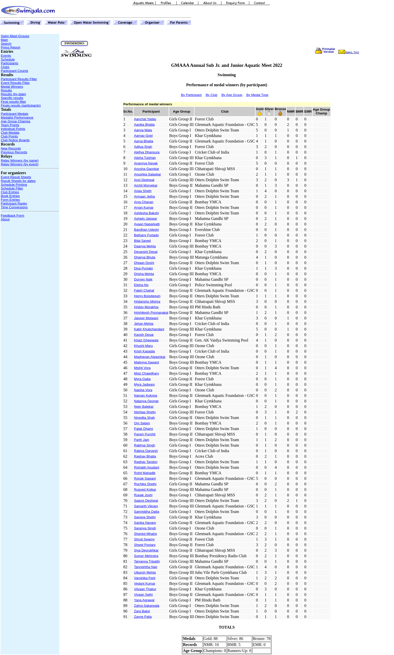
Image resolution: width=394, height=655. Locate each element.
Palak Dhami (143, 429)
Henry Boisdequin (147, 296)
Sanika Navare (145, 523)
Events (6, 56)
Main (4, 40)
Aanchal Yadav (145, 119)
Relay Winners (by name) (19, 160)
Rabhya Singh (144, 445)
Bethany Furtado (146, 235)
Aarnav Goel (143, 135)
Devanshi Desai (145, 252)
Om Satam (142, 423)
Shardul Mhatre (145, 534)
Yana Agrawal (144, 600)
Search (6, 43)
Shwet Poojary (145, 545)
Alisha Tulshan (145, 158)
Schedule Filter (12, 188)
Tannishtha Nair (145, 567)
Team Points (10, 125)
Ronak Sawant (145, 478)
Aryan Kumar (144, 207)
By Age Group (231, 95)
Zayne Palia (143, 617)
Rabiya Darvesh (146, 451)
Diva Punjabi (143, 268)
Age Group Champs (15, 121)
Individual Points (13, 129)
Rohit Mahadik (144, 473)
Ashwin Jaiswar (145, 218)
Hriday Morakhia (146, 307)
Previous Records (14, 152)
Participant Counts (14, 71)
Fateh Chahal (144, 290)
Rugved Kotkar (145, 489)
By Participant (191, 95)
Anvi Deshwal (144, 180)
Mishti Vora (142, 368)
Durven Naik (143, 279)
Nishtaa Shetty (145, 412)
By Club (211, 95)
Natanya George (146, 401)
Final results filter (13, 102)
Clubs (5, 67)
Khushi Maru (143, 346)
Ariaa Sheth (143, 191)
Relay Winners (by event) (19, 164)
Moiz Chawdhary (146, 373)
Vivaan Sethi (143, 594)
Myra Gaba (142, 379)
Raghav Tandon (145, 462)
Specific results (12, 98)
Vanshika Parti (144, 578)
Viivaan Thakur (145, 589)
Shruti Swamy (144, 539)
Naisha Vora (143, 390)
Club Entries (10, 192)
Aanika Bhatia (144, 124)
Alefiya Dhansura (147, 152)
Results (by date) (13, 94)
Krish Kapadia (144, 351)
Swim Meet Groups (15, 36)
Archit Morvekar (145, 185)
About (5, 219)
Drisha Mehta (144, 274)
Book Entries (10, 196)
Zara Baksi (142, 611)
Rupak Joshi (143, 495)
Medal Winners (12, 86)
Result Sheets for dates (18, 181)
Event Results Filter (15, 83)
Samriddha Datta (146, 511)
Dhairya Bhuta (144, 257)
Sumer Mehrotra (146, 556)
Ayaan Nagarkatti (147, 224)
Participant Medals (14, 114)
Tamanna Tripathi (147, 561)
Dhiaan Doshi (144, 263)
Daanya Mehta (145, 246)
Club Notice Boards (15, 140)
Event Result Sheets (16, 177)
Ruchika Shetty (145, 484)
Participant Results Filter (19, 79)
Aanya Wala (143, 130)
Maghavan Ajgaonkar (149, 357)
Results (6, 90)
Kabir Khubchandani (149, 329)
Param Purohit (144, 434)
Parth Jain (141, 440)
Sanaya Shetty (145, 517)
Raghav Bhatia (145, 456)
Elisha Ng (141, 285)
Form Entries (10, 200)
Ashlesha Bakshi (146, 213)
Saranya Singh (145, 528)
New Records (11, 148)
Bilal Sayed (142, 241)
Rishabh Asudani (146, 467)
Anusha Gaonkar (146, 169)
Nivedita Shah (144, 417)
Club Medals (10, 132)
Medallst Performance (17, 117)
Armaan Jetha (144, 196)
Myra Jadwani (144, 384)
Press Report (10, 47)
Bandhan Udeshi (146, 229)
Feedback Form (12, 215)
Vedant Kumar (144, 583)
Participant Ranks (14, 203)
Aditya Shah (143, 147)
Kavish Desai (144, 335)
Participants (9, 63)
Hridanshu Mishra (147, 301)
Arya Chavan (143, 202)
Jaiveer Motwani (146, 318)
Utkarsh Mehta (145, 572)
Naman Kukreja (145, 395)
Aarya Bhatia (143, 141)
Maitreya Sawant (146, 362)
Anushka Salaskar (147, 174)
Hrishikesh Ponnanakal (151, 312)
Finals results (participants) (21, 105)
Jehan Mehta (143, 323)
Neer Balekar (144, 406)
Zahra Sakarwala (146, 605)
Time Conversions (14, 207)
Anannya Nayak (146, 163)
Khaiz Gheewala (146, 340)
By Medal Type (257, 95)
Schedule (8, 59)
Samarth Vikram (146, 506)
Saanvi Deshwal (146, 500)
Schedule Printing (14, 184)
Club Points (9, 136)
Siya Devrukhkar (146, 550)
